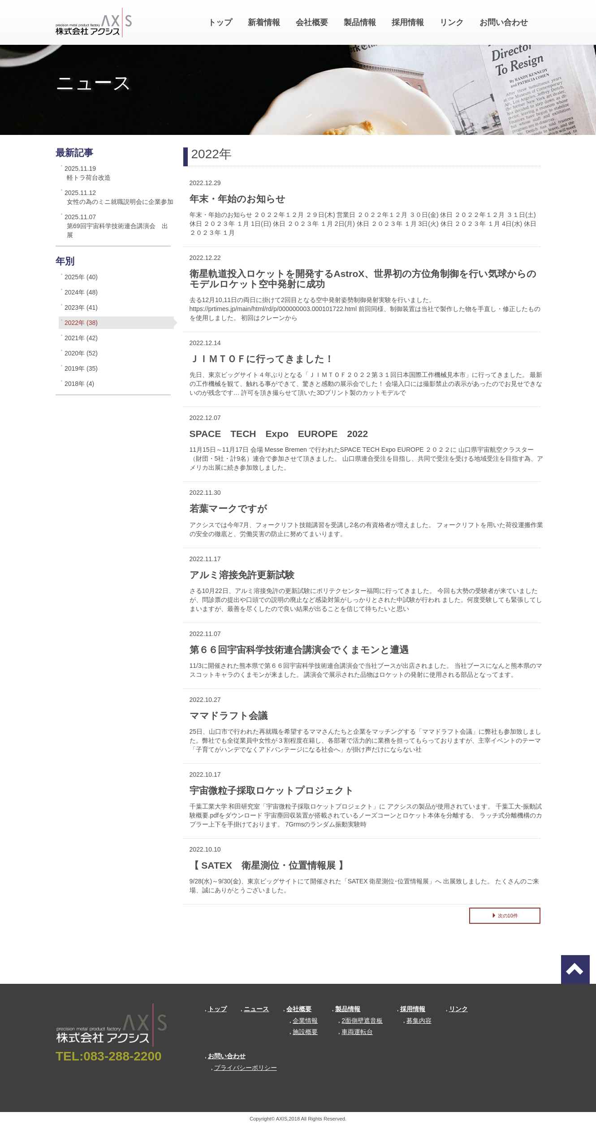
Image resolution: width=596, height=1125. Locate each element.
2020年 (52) (81, 353)
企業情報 (303, 1020)
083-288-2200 (122, 1056)
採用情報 (408, 22)
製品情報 (360, 22)
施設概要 (303, 1031)
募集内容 (417, 1020)
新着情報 (264, 22)
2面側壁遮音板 (360, 1020)
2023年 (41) (81, 307)
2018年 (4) (79, 383)
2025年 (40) (81, 277)
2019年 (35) (81, 368)
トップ (220, 22)
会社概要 (312, 22)
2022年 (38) (81, 322)
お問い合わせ (503, 22)
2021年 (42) (81, 338)
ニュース (255, 1008)
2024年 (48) (81, 292)
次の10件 (505, 915)
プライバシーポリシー (244, 1067)
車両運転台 (355, 1031)
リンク (452, 22)
